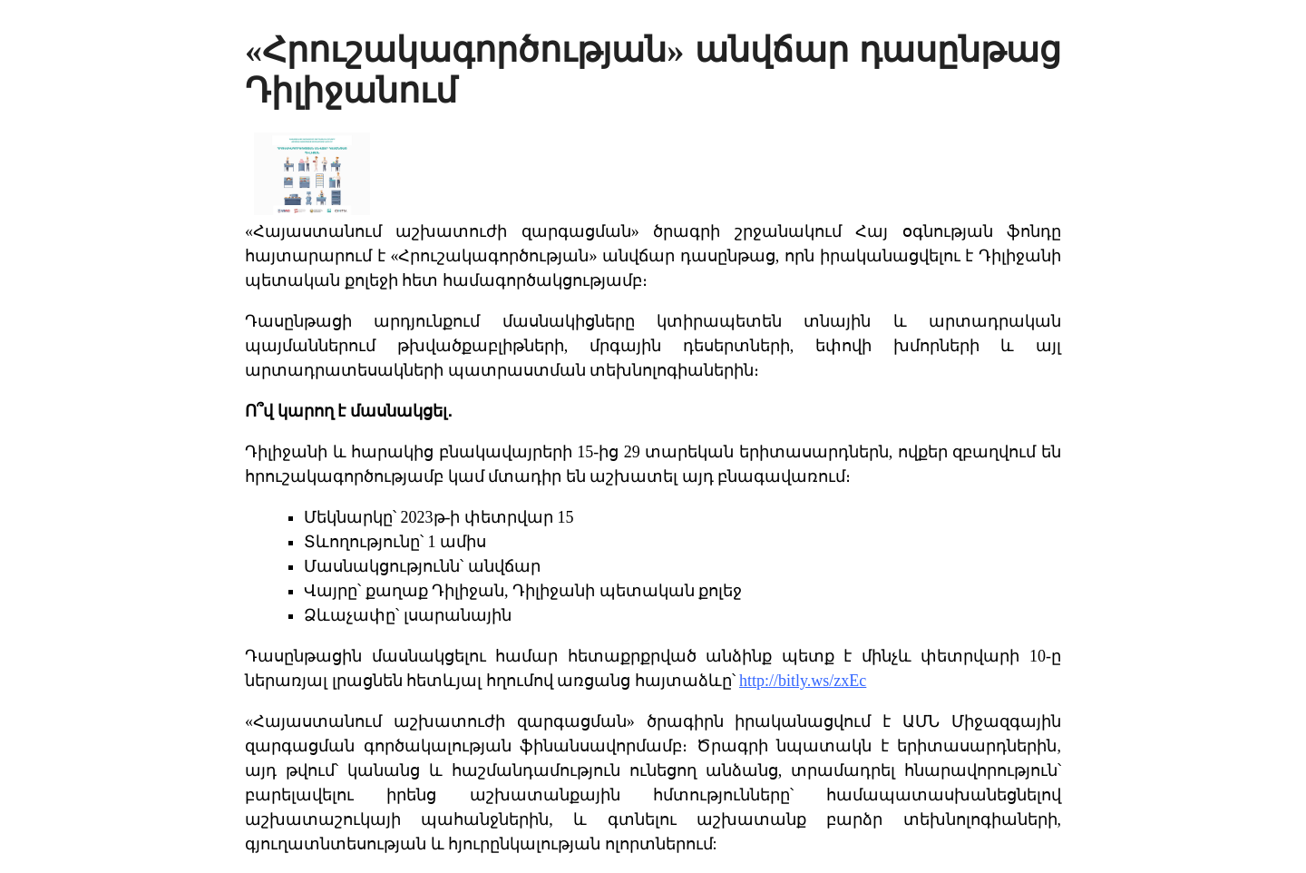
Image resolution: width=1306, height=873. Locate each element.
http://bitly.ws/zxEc (802, 681)
